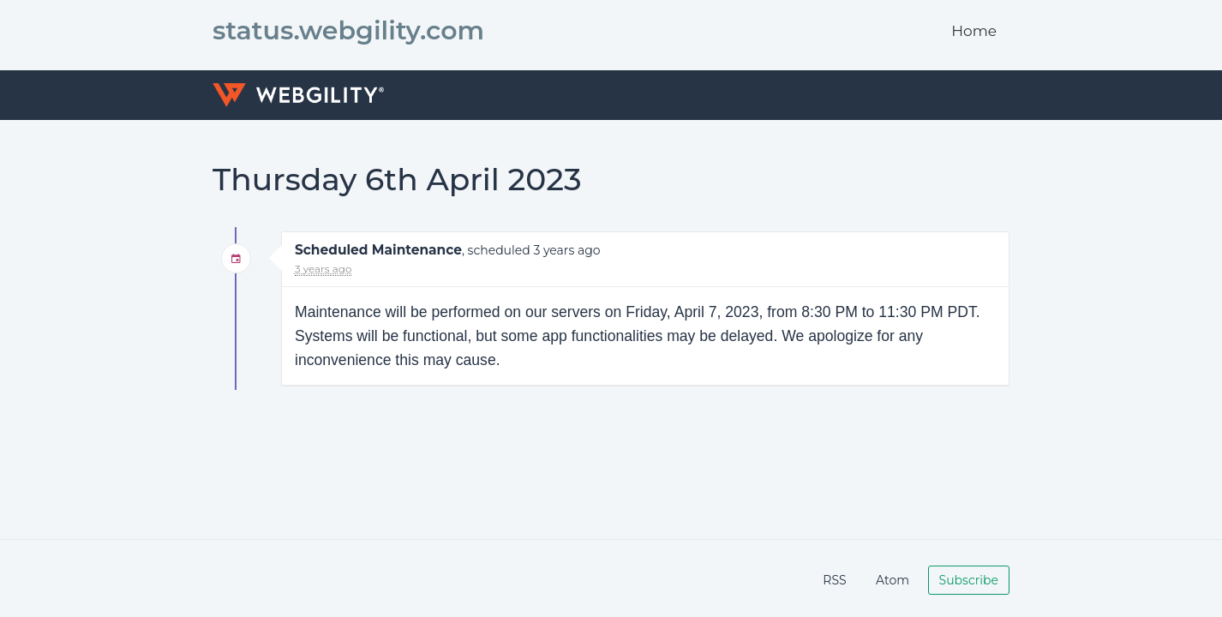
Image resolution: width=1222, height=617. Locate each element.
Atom (892, 580)
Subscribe (968, 580)
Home (974, 30)
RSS (834, 580)
